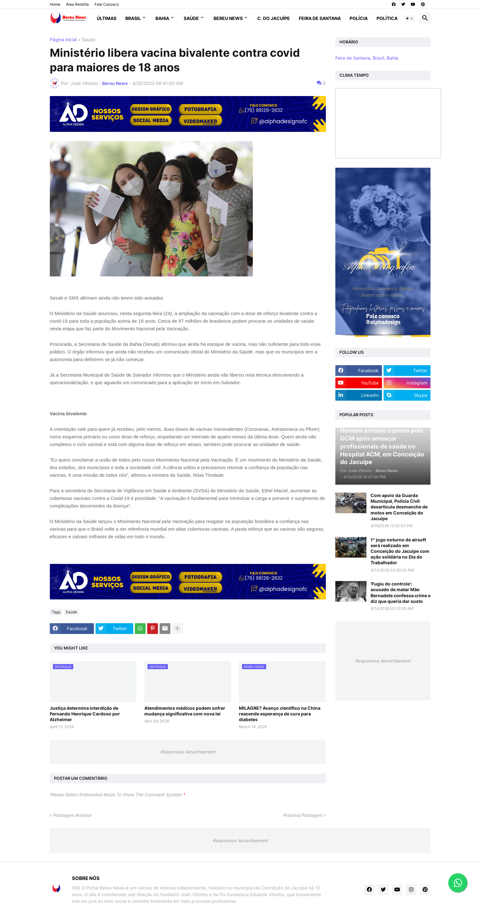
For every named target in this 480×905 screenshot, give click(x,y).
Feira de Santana (320, 18)
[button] (409, 18)
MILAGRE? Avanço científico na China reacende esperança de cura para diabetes (279, 713)
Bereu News (228, 18)
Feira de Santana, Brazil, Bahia (366, 58)
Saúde (191, 18)
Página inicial (63, 39)
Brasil (133, 18)
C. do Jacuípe (273, 18)
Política (387, 18)
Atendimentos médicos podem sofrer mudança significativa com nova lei (184, 710)
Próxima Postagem (302, 815)
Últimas (106, 18)
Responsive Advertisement (187, 751)
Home (55, 4)
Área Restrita (77, 4)
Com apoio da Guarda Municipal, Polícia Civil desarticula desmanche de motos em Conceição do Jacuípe (399, 507)
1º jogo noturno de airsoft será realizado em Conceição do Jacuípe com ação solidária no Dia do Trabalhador (400, 551)
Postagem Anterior (72, 815)
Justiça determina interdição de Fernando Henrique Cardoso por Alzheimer (85, 713)
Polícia (359, 18)
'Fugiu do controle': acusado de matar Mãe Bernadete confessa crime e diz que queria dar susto (401, 592)
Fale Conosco (107, 4)
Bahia (162, 18)
